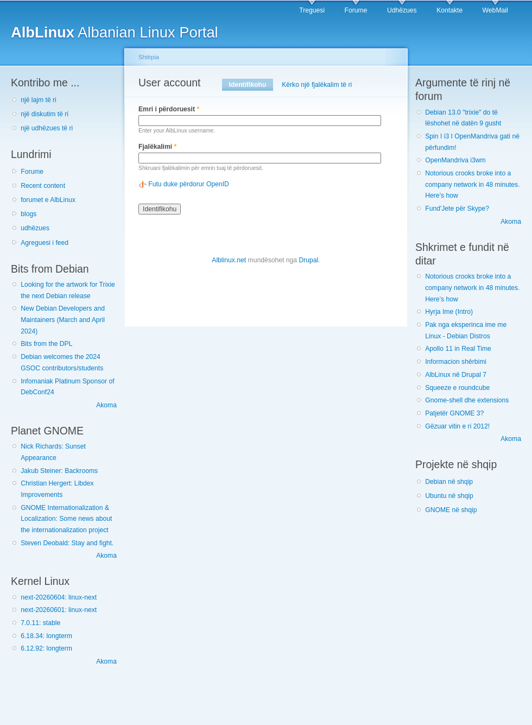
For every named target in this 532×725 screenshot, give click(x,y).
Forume (356, 10)
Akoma (106, 405)
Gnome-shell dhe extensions (467, 400)
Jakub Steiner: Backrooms (59, 471)
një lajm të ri (38, 100)
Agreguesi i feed (44, 243)
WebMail (495, 10)
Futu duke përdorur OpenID (188, 184)
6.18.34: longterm (46, 636)
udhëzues (35, 228)
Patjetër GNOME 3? (454, 413)
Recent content (43, 186)
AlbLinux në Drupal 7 (455, 375)
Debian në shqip (449, 482)
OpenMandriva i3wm (455, 160)
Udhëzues (402, 10)
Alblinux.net (229, 260)
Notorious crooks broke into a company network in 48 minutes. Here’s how (472, 184)
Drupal (308, 260)
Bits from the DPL (46, 344)
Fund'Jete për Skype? (457, 208)
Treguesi (312, 10)
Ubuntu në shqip (449, 496)
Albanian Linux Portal (114, 32)
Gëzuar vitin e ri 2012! (457, 426)
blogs (28, 214)
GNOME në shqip (451, 510)
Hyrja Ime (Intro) (449, 312)
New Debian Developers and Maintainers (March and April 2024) (63, 320)
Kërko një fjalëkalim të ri (317, 85)
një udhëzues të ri (47, 128)
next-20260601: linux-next (59, 610)
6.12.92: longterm (46, 648)
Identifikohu (251, 85)
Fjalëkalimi (157, 146)
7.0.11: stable (40, 623)
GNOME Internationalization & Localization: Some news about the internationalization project (66, 519)
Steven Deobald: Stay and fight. (67, 543)
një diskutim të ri (44, 114)
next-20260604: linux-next (59, 597)
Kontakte (449, 10)
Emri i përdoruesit (168, 109)
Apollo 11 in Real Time (458, 348)
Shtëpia (148, 57)
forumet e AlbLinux (48, 200)
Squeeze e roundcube (457, 388)
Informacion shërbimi (455, 361)
